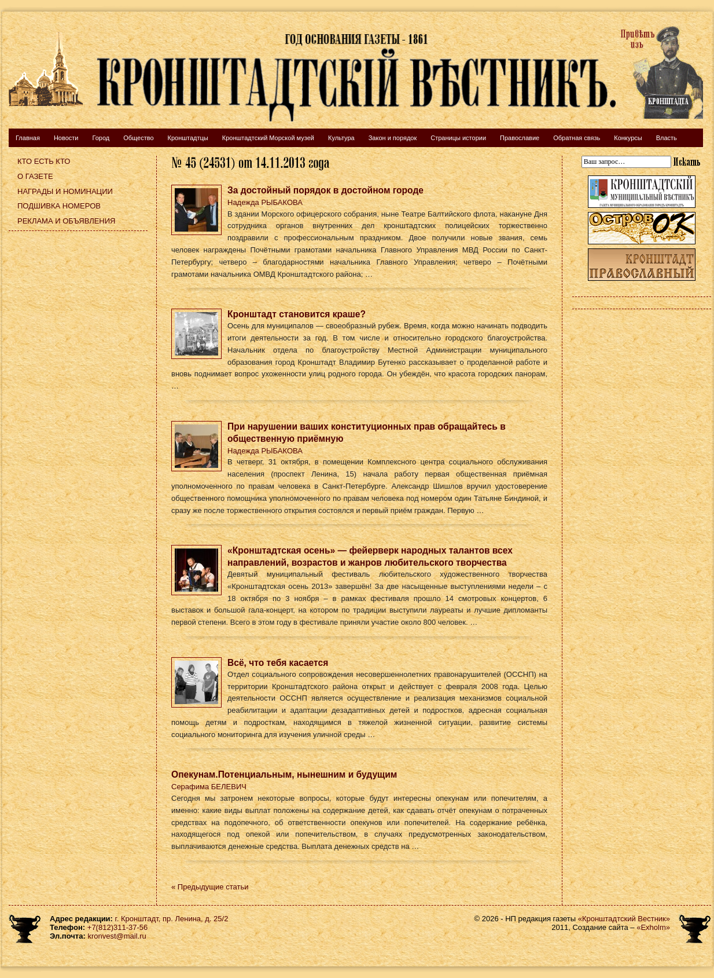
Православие (519, 137)
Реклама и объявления (66, 221)
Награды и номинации (65, 191)
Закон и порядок (393, 137)
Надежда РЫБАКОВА (265, 202)
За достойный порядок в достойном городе (325, 190)
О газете (35, 176)
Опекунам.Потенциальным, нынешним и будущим (284, 774)
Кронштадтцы (188, 137)
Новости (66, 137)
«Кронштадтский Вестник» (624, 918)
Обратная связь (576, 137)
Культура (341, 137)
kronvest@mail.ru (116, 936)
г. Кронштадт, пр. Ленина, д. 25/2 (172, 918)
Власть (666, 137)
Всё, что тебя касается (277, 663)
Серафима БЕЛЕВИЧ (208, 786)
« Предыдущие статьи (209, 886)
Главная (28, 137)
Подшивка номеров (59, 206)
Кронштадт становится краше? (296, 314)
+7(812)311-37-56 (117, 927)
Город (100, 137)
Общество (138, 137)
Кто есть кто (43, 161)
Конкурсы (628, 137)
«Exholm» (653, 927)
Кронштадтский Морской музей (268, 137)
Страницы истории (458, 137)
